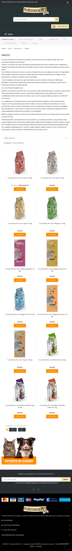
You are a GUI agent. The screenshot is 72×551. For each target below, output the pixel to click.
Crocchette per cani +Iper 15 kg (52, 178)
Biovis (24, 43)
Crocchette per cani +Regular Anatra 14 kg (52, 270)
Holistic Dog (53, 39)
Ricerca (56, 19)
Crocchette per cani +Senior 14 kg (19, 360)
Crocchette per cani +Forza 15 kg (20, 178)
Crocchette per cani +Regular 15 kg (52, 223)
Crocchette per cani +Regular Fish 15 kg (19, 314)
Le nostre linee (8, 39)
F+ (65, 39)
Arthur (35, 43)
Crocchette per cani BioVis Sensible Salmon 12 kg (52, 406)
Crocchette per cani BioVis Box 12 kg (52, 360)
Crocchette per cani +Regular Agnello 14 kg (19, 270)
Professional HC (10, 43)
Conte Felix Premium (26, 39)
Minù (41, 39)
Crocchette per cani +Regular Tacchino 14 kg (52, 315)
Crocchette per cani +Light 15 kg (20, 223)
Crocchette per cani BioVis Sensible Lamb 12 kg (20, 406)
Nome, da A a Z (36, 138)
